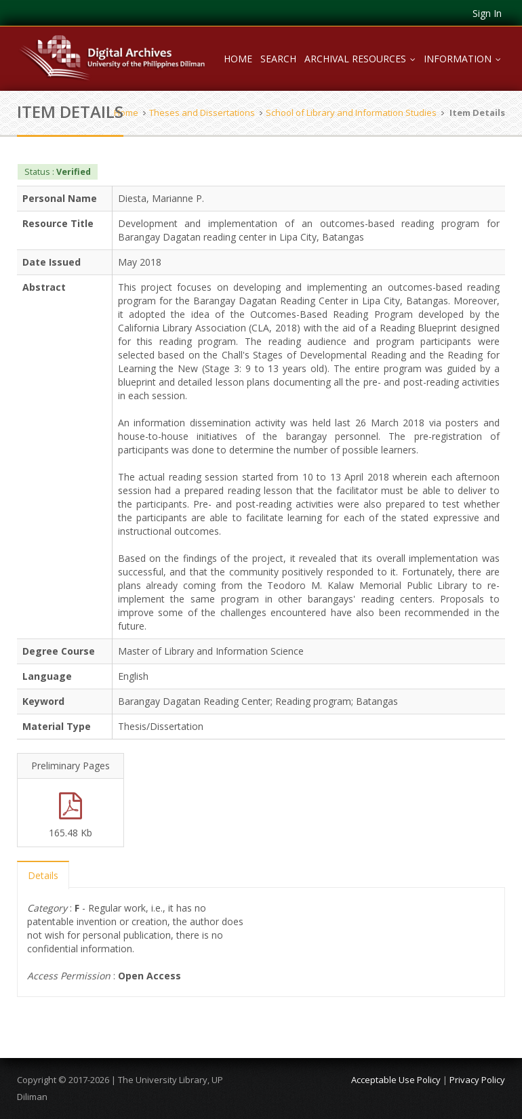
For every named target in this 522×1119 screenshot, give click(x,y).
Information (464, 58)
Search (278, 58)
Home (238, 58)
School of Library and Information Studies (351, 112)
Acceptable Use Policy (396, 1080)
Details (43, 875)
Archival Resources (362, 58)
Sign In (487, 13)
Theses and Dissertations (202, 112)
